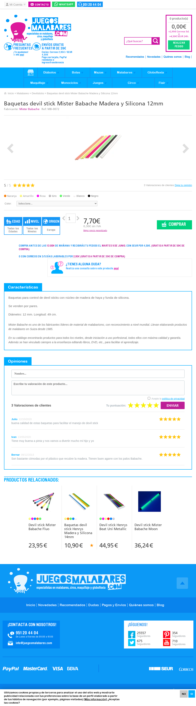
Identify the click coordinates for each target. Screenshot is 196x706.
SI (191, 693)
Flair (162, 82)
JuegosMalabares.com (37, 29)
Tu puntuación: (116, 405)
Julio (14, 419)
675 (143, 642)
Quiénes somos (172, 57)
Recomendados (135, 57)
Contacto (42, 4)
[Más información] (95, 699)
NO (184, 693)
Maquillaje (37, 82)
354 (178, 634)
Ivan (14, 436)
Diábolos (49, 72)
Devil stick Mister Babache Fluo (42, 527)
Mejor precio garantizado (95, 230)
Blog (187, 57)
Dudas (93, 605)
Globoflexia (155, 72)
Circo (132, 82)
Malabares (124, 72)
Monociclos (69, 82)
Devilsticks (38, 93)
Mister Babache (29, 109)
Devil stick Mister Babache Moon (148, 527)
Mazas (98, 72)
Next (185, 148)
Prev (10, 148)
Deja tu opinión (183, 185)
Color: (8, 203)
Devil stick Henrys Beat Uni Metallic (113, 527)
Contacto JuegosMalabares (31, 634)
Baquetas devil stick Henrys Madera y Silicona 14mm (78, 531)
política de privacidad (173, 398)
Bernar (15, 454)
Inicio (11, 93)
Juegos (98, 82)
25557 (143, 634)
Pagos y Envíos (114, 605)
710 (178, 643)
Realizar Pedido (179, 45)
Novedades (153, 57)
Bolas (76, 72)
